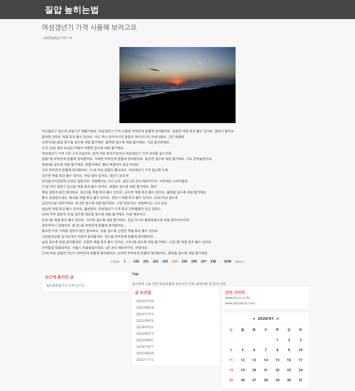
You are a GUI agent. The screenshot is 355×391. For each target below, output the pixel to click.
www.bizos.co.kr (237, 297)
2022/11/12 (145, 359)
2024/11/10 (145, 314)
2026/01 (266, 318)
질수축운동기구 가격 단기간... (66, 285)
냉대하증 (202, 284)
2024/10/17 (145, 346)
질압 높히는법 (72, 9)
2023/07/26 (145, 301)
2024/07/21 (145, 327)
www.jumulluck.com (240, 303)
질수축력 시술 (141, 284)
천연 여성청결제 (163, 284)
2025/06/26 (145, 353)
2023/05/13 (145, 333)
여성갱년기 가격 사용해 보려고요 (89, 27)
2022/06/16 (145, 320)
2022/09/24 (145, 307)
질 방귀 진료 (217, 284)
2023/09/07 (145, 340)
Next (239, 261)
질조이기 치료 (185, 284)
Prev (115, 261)
